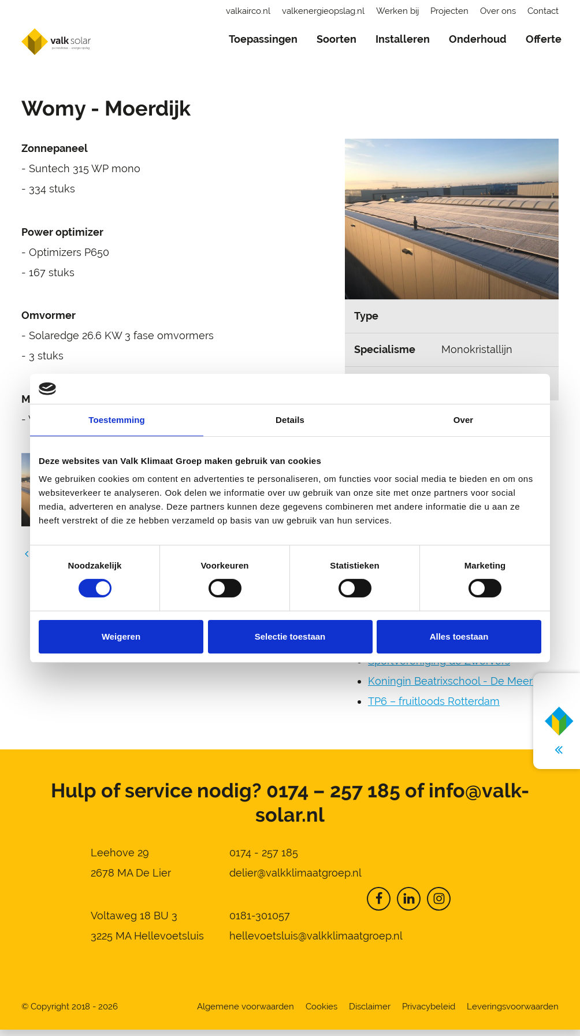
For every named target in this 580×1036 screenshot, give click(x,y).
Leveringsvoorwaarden (513, 1013)
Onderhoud (478, 39)
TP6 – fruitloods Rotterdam (434, 707)
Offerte (544, 39)
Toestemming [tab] (116, 420)
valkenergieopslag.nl (323, 11)
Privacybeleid (428, 1013)
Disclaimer (370, 1013)
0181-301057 (259, 922)
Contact (543, 11)
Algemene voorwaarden (245, 1013)
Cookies (321, 1013)
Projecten (449, 11)
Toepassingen (263, 39)
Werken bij (397, 11)
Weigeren (121, 636)
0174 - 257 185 (263, 859)
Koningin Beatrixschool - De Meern (453, 687)
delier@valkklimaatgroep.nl (295, 879)
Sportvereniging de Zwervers (439, 667)
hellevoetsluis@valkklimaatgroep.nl (316, 942)
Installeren (402, 39)
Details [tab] (290, 420)
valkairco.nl (248, 11)
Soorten (336, 39)
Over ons (498, 11)
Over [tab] (463, 420)
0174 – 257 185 (333, 797)
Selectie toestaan (290, 636)
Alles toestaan (459, 636)
